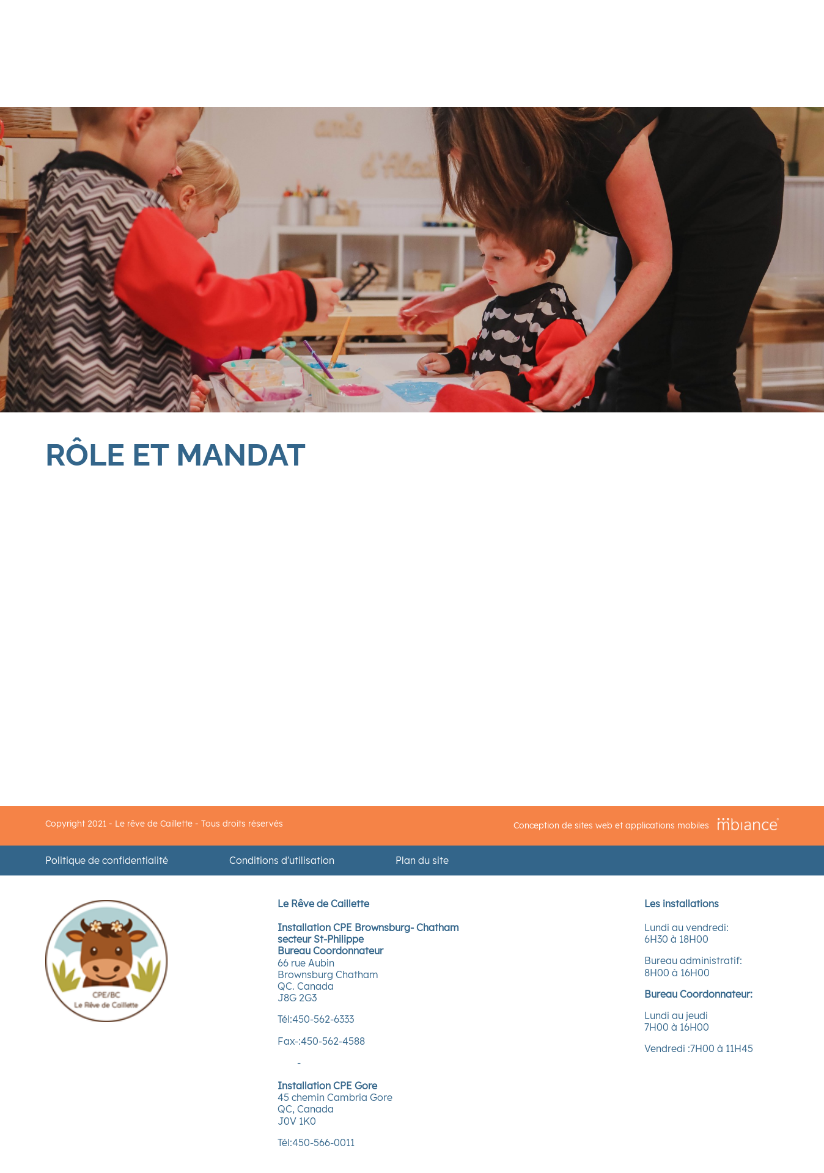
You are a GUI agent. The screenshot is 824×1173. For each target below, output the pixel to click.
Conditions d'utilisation (281, 860)
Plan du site (422, 860)
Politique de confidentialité (106, 860)
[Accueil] (106, 1018)
